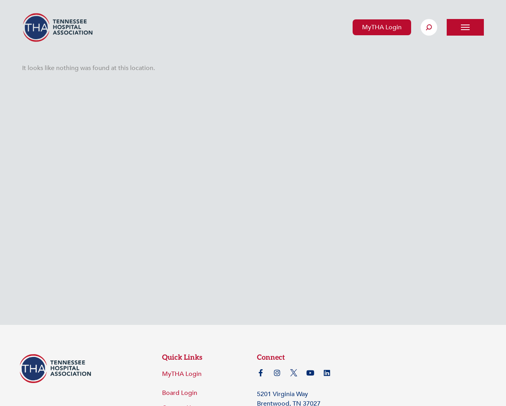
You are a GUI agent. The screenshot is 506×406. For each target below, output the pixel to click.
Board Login (179, 393)
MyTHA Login (382, 27)
